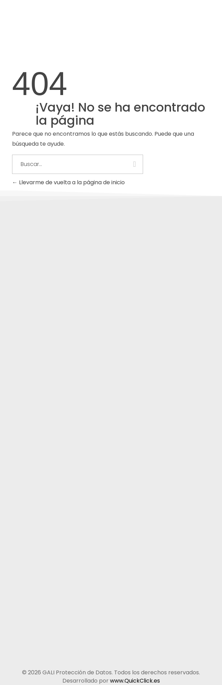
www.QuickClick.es (135, 681)
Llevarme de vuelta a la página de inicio (68, 182)
